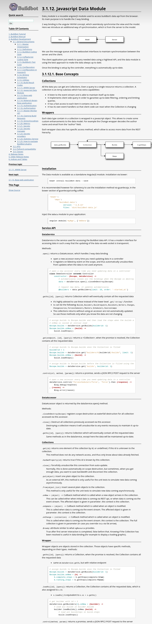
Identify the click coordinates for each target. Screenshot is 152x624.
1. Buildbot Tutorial (17, 34)
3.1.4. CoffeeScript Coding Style (25, 58)
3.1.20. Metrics (23, 123)
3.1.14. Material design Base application (27, 101)
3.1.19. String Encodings (27, 121)
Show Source (14, 190)
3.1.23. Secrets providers (23, 134)
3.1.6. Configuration (26, 67)
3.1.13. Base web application (24, 96)
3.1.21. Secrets (23, 126)
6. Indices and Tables (18, 159)
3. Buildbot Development (20, 39)
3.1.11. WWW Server (26, 87)
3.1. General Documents (23, 41)
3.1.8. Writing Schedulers (23, 76)
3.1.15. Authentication (27, 105)
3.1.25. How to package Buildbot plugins (27, 142)
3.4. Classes (18, 151)
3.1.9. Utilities (23, 80)
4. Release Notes (16, 154)
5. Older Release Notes (19, 156)
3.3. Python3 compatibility (24, 149)
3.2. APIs (16, 146)
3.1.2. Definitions (24, 49)
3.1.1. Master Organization (23, 45)
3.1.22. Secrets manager (23, 129)
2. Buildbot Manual (17, 36)
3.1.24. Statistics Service (27, 138)
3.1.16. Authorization (26, 108)
